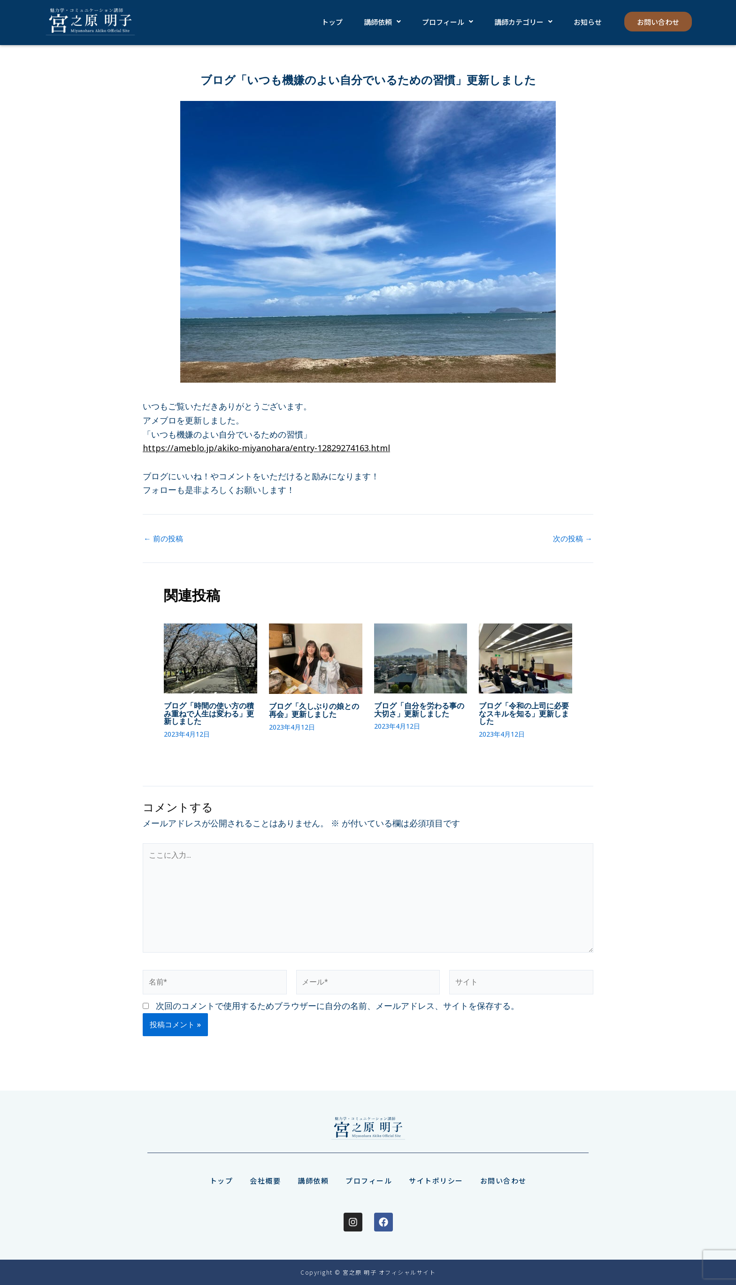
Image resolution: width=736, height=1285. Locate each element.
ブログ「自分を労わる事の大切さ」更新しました (419, 709)
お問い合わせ (657, 22)
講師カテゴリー (521, 22)
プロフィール (446, 22)
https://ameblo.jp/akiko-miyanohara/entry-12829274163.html (266, 448)
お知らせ (585, 22)
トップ (331, 22)
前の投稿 (163, 538)
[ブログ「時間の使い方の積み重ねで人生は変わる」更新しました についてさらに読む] (210, 657)
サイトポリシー (436, 1180)
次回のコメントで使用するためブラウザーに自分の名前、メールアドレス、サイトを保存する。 (337, 1006)
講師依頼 (381, 22)
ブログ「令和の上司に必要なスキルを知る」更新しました (524, 713)
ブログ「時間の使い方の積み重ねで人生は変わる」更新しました (209, 713)
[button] (381, 22)
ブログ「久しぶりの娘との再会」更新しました (314, 710)
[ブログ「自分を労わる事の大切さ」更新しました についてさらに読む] (421, 657)
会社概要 (265, 1180)
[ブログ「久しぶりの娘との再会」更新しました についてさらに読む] (315, 657)
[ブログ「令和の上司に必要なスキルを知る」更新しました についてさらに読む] (525, 657)
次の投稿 (572, 538)
